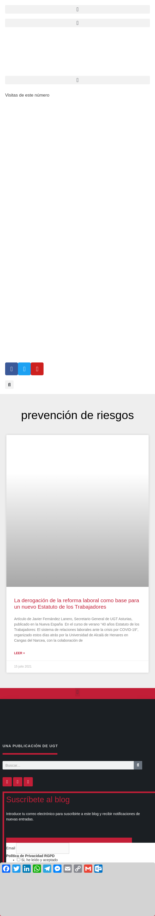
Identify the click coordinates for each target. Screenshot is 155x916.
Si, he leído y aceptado (39, 860)
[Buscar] (138, 765)
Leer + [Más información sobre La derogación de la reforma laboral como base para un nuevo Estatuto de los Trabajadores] (19, 653)
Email (11, 848)
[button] (77, 23)
